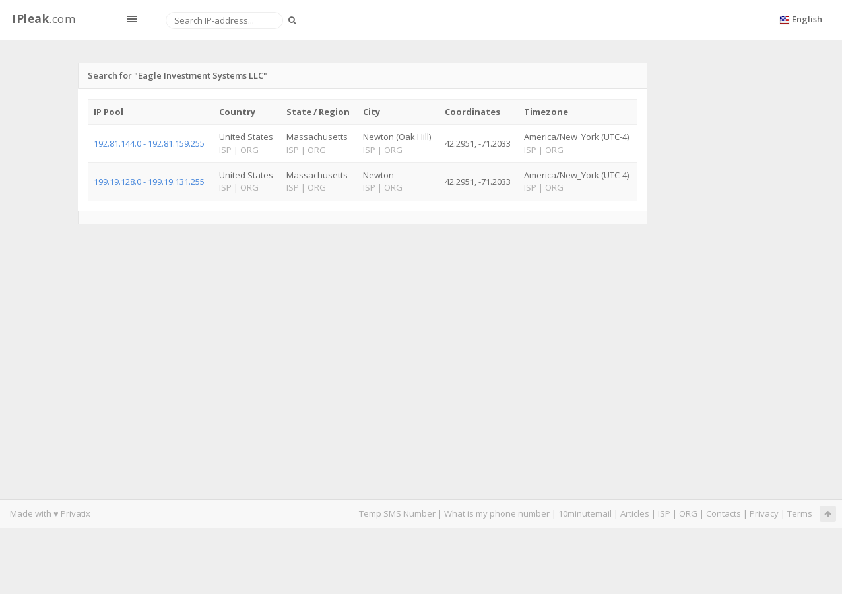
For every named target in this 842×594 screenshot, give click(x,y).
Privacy (764, 513)
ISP (664, 513)
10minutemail (585, 513)
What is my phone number (497, 513)
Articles (634, 513)
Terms (799, 513)
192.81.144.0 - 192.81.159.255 (149, 143)
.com (43, 18)
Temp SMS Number (397, 513)
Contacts (723, 513)
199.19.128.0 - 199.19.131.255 (149, 181)
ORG (688, 513)
